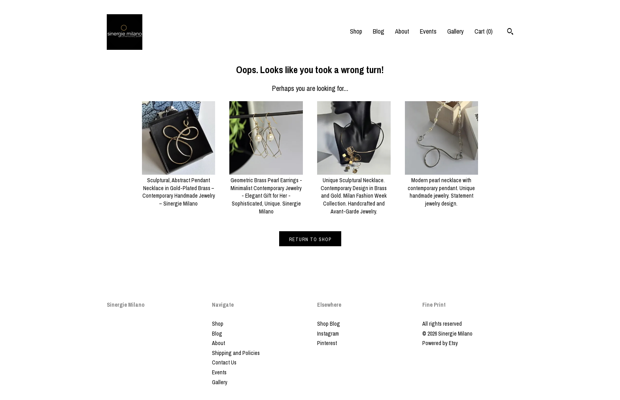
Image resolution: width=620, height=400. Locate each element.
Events (428, 31)
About (402, 31)
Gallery (455, 31)
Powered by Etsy (440, 343)
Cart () (483, 31)
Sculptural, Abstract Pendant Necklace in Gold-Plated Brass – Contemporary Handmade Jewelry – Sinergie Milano (178, 188)
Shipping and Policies (236, 353)
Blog (378, 31)
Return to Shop (310, 239)
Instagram (328, 333)
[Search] (510, 32)
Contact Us (224, 362)
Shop (356, 31)
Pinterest (327, 343)
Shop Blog (328, 323)
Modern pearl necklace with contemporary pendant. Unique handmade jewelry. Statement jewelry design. (441, 188)
